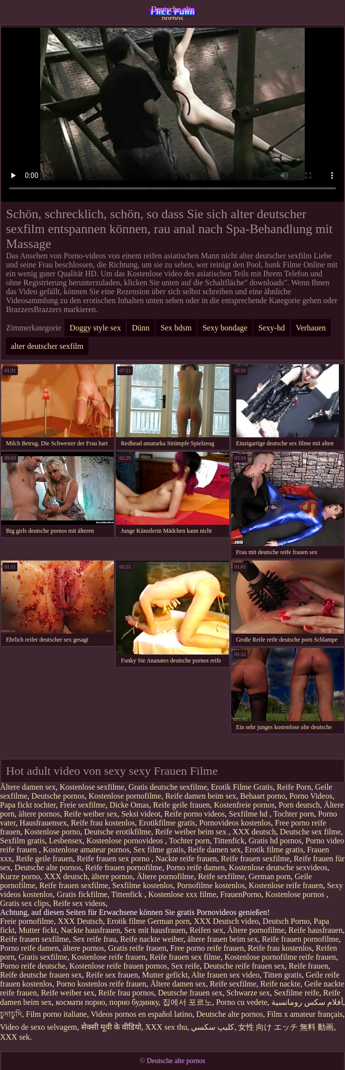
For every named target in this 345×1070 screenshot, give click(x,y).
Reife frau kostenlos (103, 823)
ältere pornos (39, 814)
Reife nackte (280, 984)
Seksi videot (141, 814)
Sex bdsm (176, 328)
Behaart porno (262, 796)
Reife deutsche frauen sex (41, 975)
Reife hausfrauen (315, 930)
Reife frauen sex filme (185, 957)
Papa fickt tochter (28, 805)
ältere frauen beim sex (222, 939)
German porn (270, 876)
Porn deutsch (299, 805)
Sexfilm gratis (22, 840)
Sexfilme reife (296, 992)
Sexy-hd (272, 328)
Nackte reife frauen (186, 858)
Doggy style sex (95, 328)
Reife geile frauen (181, 805)
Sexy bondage (224, 328)
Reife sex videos (79, 903)
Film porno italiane (56, 1014)
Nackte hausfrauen (90, 930)
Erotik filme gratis (274, 849)
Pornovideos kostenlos (235, 823)
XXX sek (15, 1037)
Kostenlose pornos (296, 894)
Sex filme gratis (158, 849)
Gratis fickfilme (82, 894)
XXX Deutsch (80, 921)
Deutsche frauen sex (190, 992)
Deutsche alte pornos (172, 12)
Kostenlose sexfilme (92, 787)
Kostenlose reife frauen (286, 885)
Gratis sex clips (24, 903)
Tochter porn (293, 814)
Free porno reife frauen (207, 948)
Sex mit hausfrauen (155, 930)
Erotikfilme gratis (167, 823)
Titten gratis (282, 975)
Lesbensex (66, 840)
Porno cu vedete (241, 1002)
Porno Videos (310, 796)
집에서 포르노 (187, 1002)
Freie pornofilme (27, 921)
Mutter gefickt (165, 975)
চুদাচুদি (11, 1014)
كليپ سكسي (212, 1027)
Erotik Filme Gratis (241, 787)
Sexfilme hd (249, 814)
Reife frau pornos (126, 992)
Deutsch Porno (286, 921)
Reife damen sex (214, 849)
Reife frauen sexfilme (255, 858)
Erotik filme (126, 921)
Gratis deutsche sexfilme (167, 787)
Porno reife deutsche (33, 966)
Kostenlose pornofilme (124, 796)
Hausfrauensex (43, 823)
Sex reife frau (94, 939)
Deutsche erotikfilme (117, 831)
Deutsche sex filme (310, 831)
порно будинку (134, 1002)
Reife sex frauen (112, 975)
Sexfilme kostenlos (142, 885)
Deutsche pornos (58, 796)
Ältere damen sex (28, 787)
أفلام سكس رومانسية (307, 1002)
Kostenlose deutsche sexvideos (278, 867)
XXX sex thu (166, 1027)
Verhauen (311, 328)
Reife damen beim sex (200, 796)
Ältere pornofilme (165, 876)
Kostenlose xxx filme (182, 894)
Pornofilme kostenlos (211, 885)
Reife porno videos (195, 814)
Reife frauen (309, 966)
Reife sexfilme (221, 876)
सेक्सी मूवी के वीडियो (111, 1027)
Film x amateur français (305, 1014)
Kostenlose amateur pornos (86, 849)
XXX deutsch (254, 831)
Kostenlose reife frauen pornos (119, 966)
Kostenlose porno (52, 831)
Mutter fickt (37, 930)
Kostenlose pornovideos (125, 840)
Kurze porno (20, 876)
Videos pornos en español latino (141, 1014)
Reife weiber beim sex (192, 831)
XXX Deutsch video (226, 921)
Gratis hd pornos (275, 840)
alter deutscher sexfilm (47, 346)
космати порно (80, 1002)
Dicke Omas (129, 805)
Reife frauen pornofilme (124, 867)
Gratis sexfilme (42, 957)
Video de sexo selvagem (38, 1027)
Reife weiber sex (90, 814)
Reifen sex (206, 930)
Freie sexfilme (82, 805)
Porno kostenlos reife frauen (101, 984)
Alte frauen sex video (225, 975)
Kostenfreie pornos (244, 805)
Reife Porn (294, 787)
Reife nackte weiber (151, 939)
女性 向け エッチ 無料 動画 (286, 1027)
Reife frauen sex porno (114, 858)
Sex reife (185, 966)
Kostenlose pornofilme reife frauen (280, 957)
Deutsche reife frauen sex (244, 966)
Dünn (141, 328)
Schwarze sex (248, 992)
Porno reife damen (195, 867)
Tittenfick (229, 840)
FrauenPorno (240, 894)
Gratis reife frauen (137, 948)
